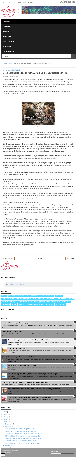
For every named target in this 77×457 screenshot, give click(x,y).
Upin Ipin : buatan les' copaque (37, 304)
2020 (5, 416)
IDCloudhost (7, 453)
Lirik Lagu (41, 298)
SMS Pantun (6, 304)
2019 (5, 419)
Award (4, 296)
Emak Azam (6, 26)
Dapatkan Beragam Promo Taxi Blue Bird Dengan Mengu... (24, 438)
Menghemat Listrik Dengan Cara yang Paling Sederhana (23, 433)
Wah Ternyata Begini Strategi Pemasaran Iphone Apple (23, 443)
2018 (5, 421)
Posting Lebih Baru (8, 258)
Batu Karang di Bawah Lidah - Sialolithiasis (23, 357)
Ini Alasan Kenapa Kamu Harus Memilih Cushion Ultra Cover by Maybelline (34, 389)
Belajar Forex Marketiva (16, 296)
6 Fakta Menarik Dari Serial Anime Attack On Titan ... (22, 441)
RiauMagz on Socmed (16, 284)
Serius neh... (15, 76)
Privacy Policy (21, 2)
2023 (5, 412)
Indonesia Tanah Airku (23, 298)
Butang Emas (7, 46)
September (9, 448)
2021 (5, 414)
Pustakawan (56, 301)
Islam (34, 298)
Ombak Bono (7, 36)
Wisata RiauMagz (8, 41)
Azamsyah (6, 31)
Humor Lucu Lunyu (8, 298)
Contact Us (11, 2)
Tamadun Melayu (8, 51)
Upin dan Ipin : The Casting (17, 348)
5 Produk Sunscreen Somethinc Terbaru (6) (23, 365)
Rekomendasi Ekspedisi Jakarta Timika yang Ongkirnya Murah (30, 397)
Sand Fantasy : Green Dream (12, 331)
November (8, 426)
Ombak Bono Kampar (22, 301)
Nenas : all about (8, 301)
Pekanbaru (34, 301)
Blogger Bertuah (33, 296)
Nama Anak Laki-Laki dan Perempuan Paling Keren (21, 431)
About (4, 2)
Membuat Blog (51, 298)
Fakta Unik (58, 296)
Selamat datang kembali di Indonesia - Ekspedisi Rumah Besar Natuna (32, 340)
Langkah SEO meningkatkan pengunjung (16, 323)
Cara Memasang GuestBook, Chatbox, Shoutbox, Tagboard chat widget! (33, 374)
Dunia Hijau (50, 296)
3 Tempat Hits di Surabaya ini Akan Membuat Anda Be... (23, 436)
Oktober (8, 446)
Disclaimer (30, 2)
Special (14, 304)
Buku (42, 296)
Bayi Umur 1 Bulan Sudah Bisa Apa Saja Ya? (19, 429)
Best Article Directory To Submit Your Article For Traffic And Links (25, 382)
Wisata (51, 304)
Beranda (6, 21)
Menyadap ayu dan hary (66, 298)
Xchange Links (60, 304)
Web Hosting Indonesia (10, 451)
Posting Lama (70, 258)
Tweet (3, 454)
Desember (8, 424)
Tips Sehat (22, 304)
